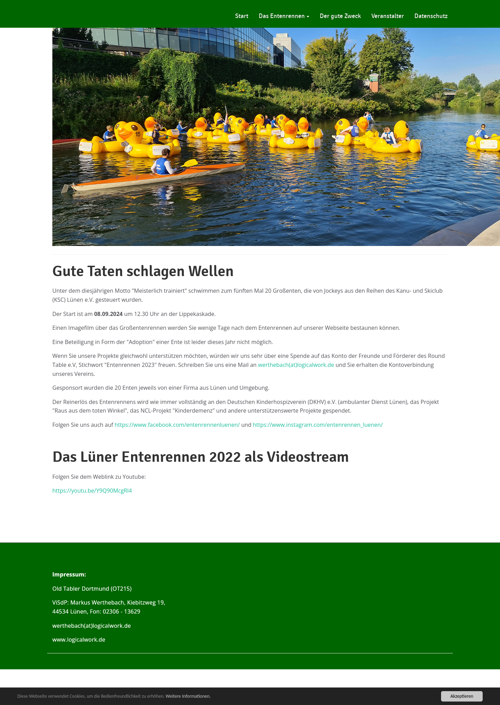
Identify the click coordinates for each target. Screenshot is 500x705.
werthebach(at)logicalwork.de (296, 365)
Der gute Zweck (340, 16)
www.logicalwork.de (78, 640)
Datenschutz (431, 16)
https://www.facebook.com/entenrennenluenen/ (177, 425)
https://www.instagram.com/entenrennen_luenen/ (318, 425)
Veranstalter (387, 16)
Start (241, 16)
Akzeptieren (461, 696)
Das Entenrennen (284, 16)
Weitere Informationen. (188, 696)
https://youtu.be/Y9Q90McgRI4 (92, 490)
